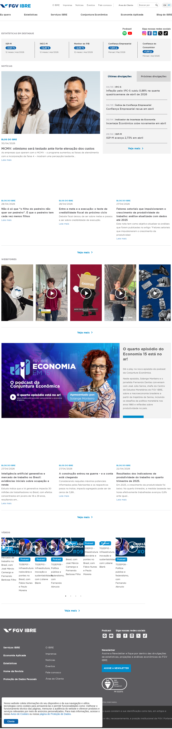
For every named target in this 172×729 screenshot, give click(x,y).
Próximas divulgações (153, 76)
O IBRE (56, 5)
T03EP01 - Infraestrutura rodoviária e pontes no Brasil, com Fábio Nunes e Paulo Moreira (144, 548)
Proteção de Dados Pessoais (20, 680)
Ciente (11, 721)
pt (169, 5)
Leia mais (6, 160)
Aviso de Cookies (20, 714)
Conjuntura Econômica (94, 14)
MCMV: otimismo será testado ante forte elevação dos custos (47, 148)
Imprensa (67, 5)
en (164, 5)
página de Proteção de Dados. (55, 714)
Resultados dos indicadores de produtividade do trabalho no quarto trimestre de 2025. (142, 477)
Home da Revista (13, 672)
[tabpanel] (137, 118)
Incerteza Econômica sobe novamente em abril (136, 123)
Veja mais (134, 148)
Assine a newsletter (116, 669)
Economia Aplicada (14, 656)
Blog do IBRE (164, 14)
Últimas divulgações (120, 76)
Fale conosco (105, 5)
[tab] (120, 76)
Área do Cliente (126, 5)
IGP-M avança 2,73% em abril (124, 137)
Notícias (79, 5)
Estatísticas (30, 14)
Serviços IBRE (11, 648)
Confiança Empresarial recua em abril (130, 108)
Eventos (91, 5)
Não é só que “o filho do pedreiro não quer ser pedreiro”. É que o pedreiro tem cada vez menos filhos (27, 212)
